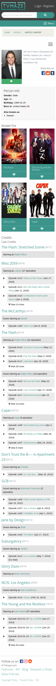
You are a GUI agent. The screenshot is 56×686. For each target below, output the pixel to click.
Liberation (28, 361)
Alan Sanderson (29, 590)
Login (38, 6)
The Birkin (28, 534)
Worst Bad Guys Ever (34, 425)
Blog (25, 669)
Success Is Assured (33, 347)
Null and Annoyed (32, 395)
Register (48, 6)
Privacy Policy (26, 680)
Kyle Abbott (20, 611)
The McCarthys (13, 311)
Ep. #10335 (36, 627)
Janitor (24, 548)
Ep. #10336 (36, 618)
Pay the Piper (30, 356)
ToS (37, 680)
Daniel (24, 318)
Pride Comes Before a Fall (36, 499)
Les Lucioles (29, 556)
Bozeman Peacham (30, 488)
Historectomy (30, 442)
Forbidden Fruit (31, 513)
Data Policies (10, 674)
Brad (23, 527)
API (18, 669)
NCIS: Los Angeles (15, 582)
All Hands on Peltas (33, 434)
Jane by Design (13, 520)
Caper (35, 221)
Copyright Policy (9, 680)
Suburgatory (11, 541)
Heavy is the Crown (33, 278)
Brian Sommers (22, 573)
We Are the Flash (32, 381)
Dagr (16, 417)
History (26, 597)
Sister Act (28, 326)
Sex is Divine (29, 508)
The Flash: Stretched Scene (22, 247)
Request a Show (41, 669)
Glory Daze (9, 221)
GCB (5, 481)
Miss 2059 (9, 263)
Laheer (18, 270)
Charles (24, 467)
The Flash (8, 167)
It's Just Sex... (30, 474)
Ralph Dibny (20, 254)
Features (7, 669)
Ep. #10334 (36, 636)
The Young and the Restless (41, 168)
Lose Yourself (30, 390)
